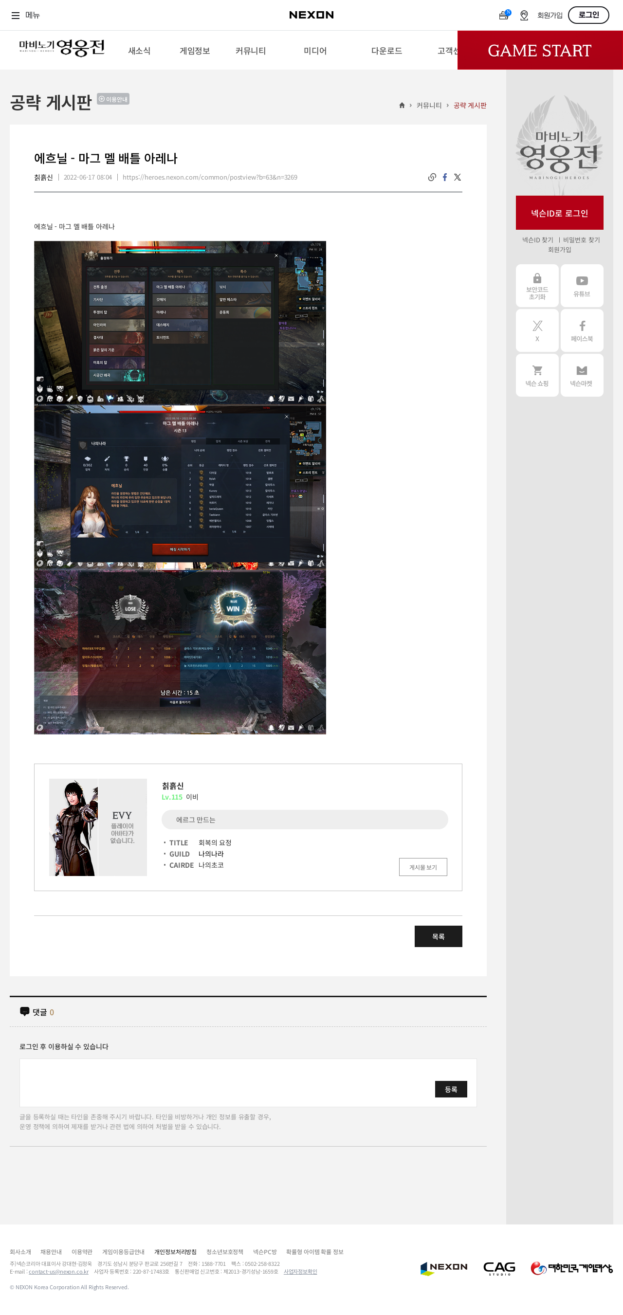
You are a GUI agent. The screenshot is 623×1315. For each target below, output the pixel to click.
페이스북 (582, 330)
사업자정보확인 (300, 1271)
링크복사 (432, 177)
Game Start (540, 50)
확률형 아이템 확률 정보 (314, 1251)
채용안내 (50, 1251)
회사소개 (20, 1251)
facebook (445, 177)
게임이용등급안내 (123, 1251)
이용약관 (82, 1251)
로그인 (589, 15)
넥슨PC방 (264, 1251)
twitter (457, 177)
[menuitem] (139, 50)
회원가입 (550, 16)
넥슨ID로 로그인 (559, 213)
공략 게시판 (470, 105)
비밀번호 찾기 (581, 239)
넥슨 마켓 (582, 375)
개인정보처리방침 (175, 1251)
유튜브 (582, 285)
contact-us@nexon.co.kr (59, 1271)
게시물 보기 (423, 867)
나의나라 (211, 853)
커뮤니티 (429, 105)
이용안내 (117, 99)
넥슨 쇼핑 (537, 375)
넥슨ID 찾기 (537, 239)
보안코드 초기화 (537, 285)
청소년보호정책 (224, 1251)
